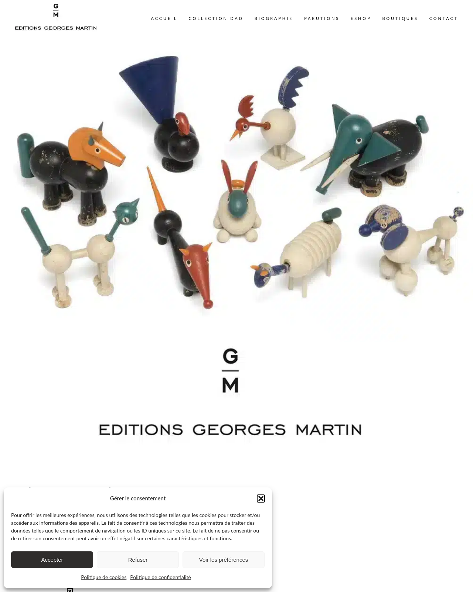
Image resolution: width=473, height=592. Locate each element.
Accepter (52, 560)
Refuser (138, 560)
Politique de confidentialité (160, 577)
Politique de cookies (103, 577)
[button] (261, 498)
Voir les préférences (223, 560)
